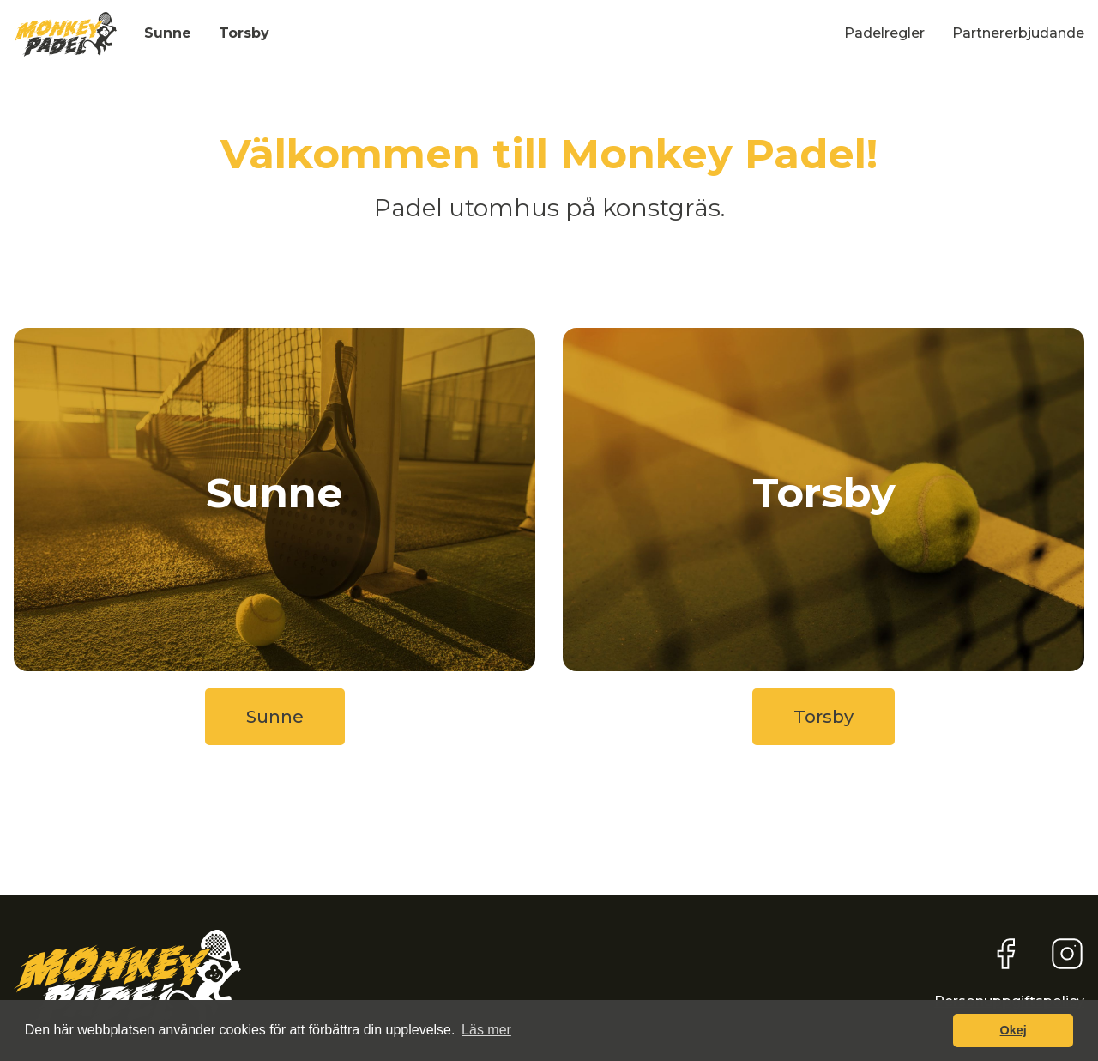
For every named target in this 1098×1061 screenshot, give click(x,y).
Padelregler (884, 33)
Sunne (167, 33)
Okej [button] (1013, 1030)
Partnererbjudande (1018, 33)
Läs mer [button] (486, 1029)
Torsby (244, 33)
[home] (65, 34)
